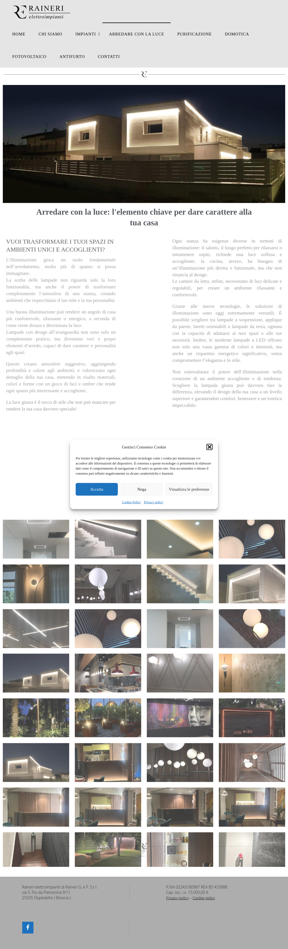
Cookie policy (204, 897)
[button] (209, 447)
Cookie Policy (131, 502)
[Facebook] (27, 928)
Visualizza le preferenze (189, 489)
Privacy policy (153, 502)
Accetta (96, 489)
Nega (141, 489)
